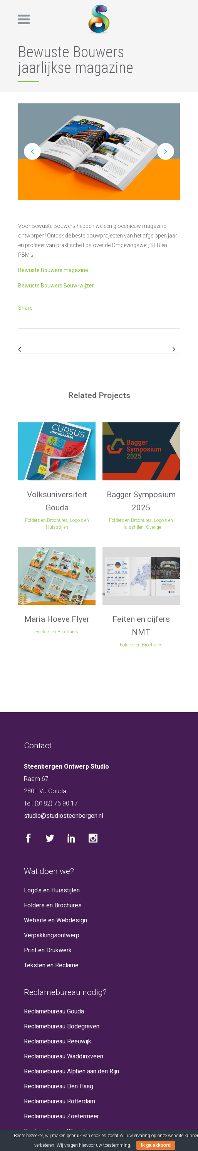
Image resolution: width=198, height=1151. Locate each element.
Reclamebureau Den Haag (58, 1086)
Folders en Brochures (53, 905)
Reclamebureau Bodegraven (61, 1026)
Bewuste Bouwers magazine (53, 270)
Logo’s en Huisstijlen (52, 890)
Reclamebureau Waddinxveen (63, 1056)
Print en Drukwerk (48, 950)
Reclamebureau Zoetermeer (61, 1116)
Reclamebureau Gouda (54, 1011)
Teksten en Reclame (51, 965)
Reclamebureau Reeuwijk (57, 1041)
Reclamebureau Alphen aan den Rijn (71, 1071)
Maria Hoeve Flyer (56, 619)
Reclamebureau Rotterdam (59, 1101)
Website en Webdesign (55, 920)
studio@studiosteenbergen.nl (63, 815)
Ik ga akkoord (156, 1145)
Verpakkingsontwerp (51, 935)
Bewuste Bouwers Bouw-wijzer (56, 285)
